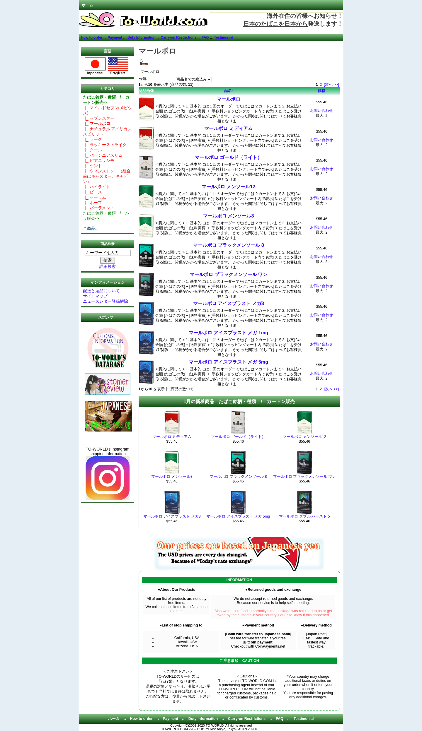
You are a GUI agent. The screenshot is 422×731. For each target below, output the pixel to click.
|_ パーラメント (98, 208)
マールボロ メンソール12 (228, 186)
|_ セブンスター (98, 118)
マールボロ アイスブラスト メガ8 (228, 303)
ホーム (87, 5)
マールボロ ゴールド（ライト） (228, 157)
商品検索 (108, 244)
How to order (92, 37)
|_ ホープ (92, 202)
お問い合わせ (321, 111)
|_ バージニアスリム (102, 155)
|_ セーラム (94, 197)
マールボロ (228, 99)
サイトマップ (95, 296)
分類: (143, 79)
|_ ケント (92, 165)
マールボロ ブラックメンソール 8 (228, 245)
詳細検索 (107, 266)
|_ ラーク (92, 139)
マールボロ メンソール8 (228, 215)
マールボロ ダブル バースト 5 (304, 516)
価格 (321, 91)
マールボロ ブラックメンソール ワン (228, 274)
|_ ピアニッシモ (98, 160)
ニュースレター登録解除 (105, 301)
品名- (228, 91)
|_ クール (92, 150)
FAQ (205, 37)
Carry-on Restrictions (178, 37)
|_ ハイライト (96, 186)
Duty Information (141, 37)
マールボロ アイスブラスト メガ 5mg (228, 361)
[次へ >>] (331, 85)
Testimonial (223, 37)
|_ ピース (92, 192)
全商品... (91, 228)
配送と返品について (101, 290)
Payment (115, 37)
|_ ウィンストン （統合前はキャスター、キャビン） (107, 176)
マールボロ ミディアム (228, 128)
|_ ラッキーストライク (105, 144)
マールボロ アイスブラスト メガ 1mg (228, 332)
